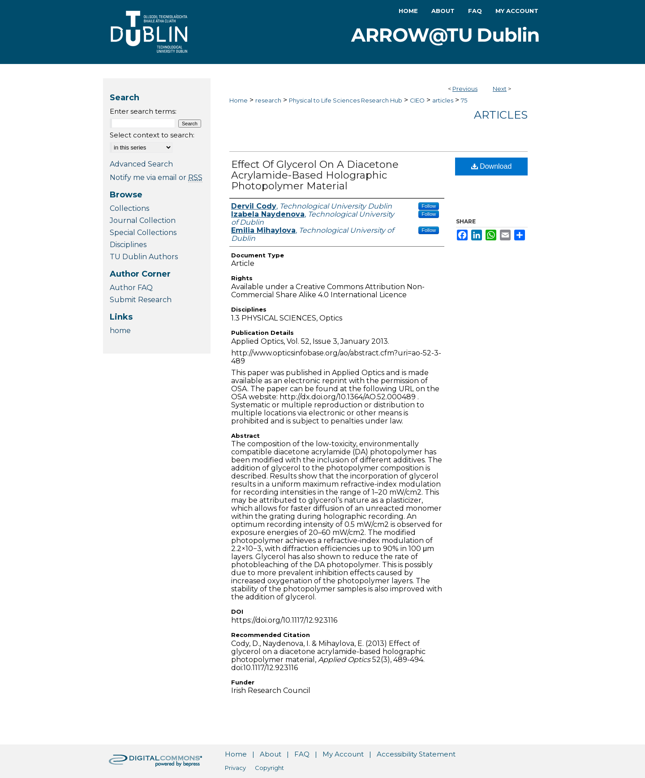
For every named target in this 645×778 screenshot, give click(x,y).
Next (500, 88)
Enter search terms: (143, 111)
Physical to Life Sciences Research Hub (345, 100)
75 (464, 100)
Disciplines (128, 244)
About (270, 754)
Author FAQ (131, 287)
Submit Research (141, 299)
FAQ (302, 754)
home (120, 330)
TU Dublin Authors (144, 256)
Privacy (235, 767)
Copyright (269, 767)
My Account (343, 754)
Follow (428, 206)
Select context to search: (152, 135)
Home (238, 100)
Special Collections (143, 232)
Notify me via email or (156, 177)
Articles (501, 114)
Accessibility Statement (416, 754)
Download (491, 166)
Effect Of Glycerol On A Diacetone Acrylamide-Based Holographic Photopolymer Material (315, 175)
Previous (464, 88)
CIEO (417, 100)
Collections (129, 208)
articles (442, 100)
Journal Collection (143, 220)
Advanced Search (141, 164)
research (268, 100)
